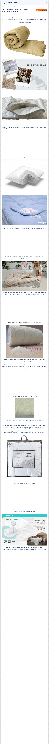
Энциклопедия (43, 10)
